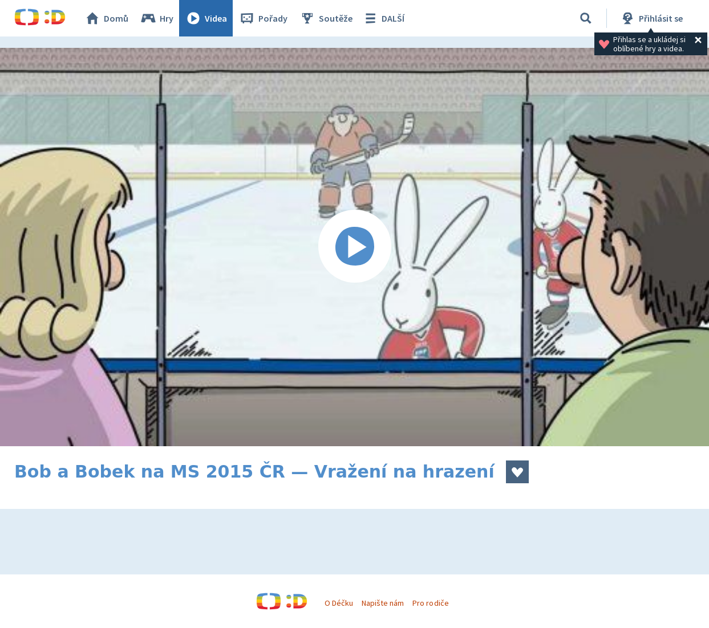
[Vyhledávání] (585, 18)
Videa (206, 18)
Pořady (262, 18)
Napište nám (383, 603)
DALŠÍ (383, 18)
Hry (156, 18)
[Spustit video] (354, 247)
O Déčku (339, 603)
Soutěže (326, 18)
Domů (106, 18)
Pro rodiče (430, 603)
